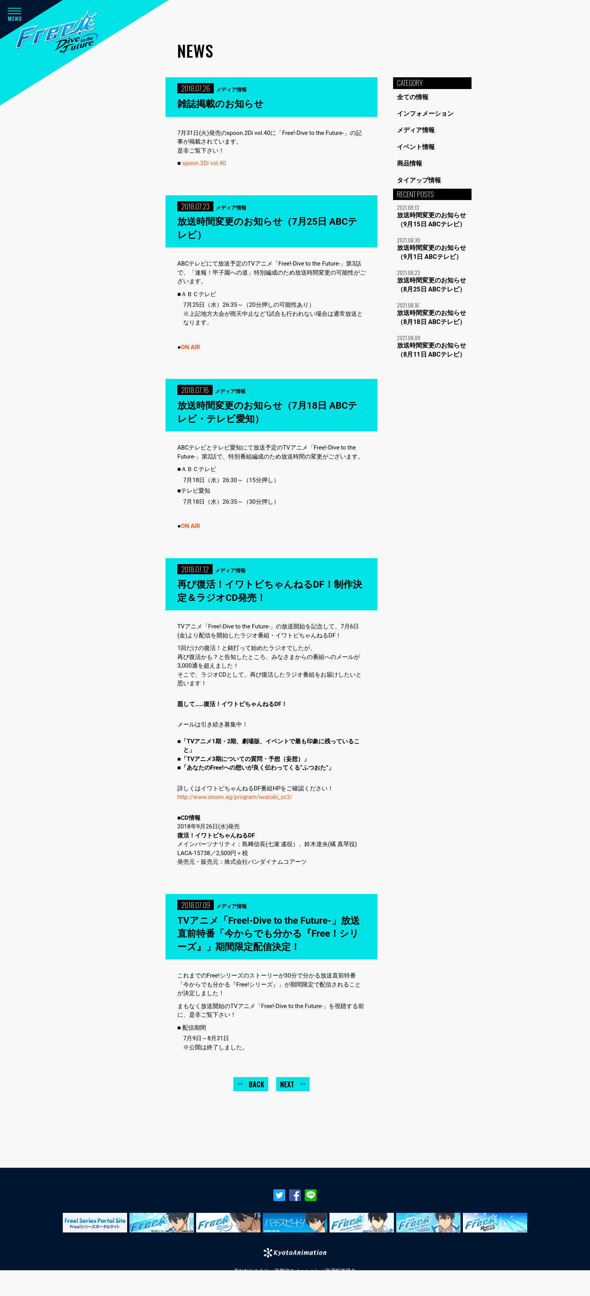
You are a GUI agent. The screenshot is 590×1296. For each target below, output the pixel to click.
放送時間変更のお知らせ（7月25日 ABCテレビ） (267, 228)
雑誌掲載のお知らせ (220, 103)
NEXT (293, 1084)
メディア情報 (416, 130)
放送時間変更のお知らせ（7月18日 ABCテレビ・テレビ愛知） (267, 412)
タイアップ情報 (419, 180)
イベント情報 (416, 147)
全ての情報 (412, 97)
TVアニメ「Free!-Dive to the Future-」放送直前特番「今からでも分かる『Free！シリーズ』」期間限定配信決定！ (268, 933)
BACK (250, 1084)
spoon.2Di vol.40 (204, 163)
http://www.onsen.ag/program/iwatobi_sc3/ (234, 797)
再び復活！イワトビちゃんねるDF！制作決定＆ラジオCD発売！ (269, 591)
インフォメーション (425, 113)
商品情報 (409, 163)
